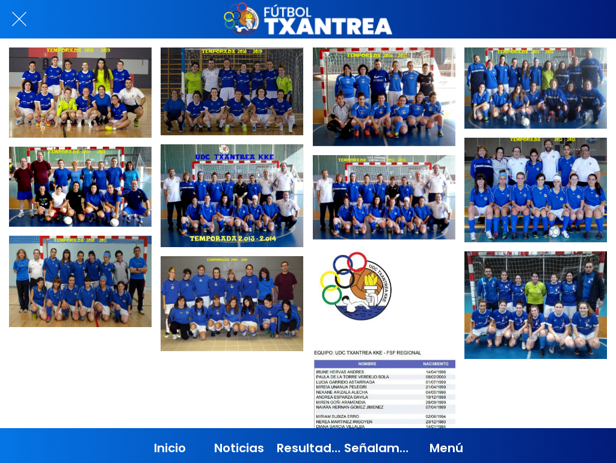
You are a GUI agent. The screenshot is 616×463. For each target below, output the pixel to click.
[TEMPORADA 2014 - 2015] (80, 187)
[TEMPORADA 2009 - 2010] (232, 303)
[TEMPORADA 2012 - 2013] (535, 190)
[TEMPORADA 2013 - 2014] (232, 195)
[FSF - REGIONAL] (384, 347)
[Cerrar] (19, 19)
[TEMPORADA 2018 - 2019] (80, 93)
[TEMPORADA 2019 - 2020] (535, 305)
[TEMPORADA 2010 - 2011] (80, 281)
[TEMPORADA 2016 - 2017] (384, 97)
